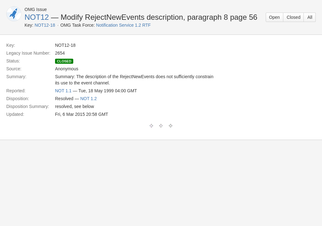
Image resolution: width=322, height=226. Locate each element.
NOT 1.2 (88, 98)
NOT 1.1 (63, 90)
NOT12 (37, 17)
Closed (294, 17)
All (309, 17)
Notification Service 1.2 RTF (123, 25)
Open (274, 17)
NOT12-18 (45, 25)
